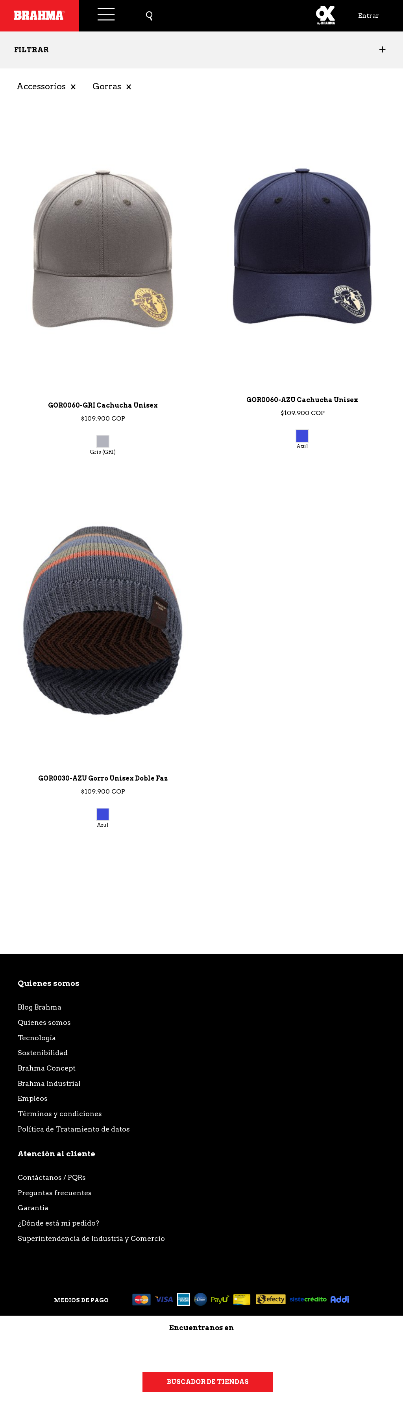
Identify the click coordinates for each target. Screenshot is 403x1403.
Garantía (33, 1208)
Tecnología (37, 1038)
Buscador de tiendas (208, 1382)
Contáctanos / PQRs (52, 1177)
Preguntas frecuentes (55, 1193)
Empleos (33, 1098)
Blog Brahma (39, 1007)
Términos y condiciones (60, 1113)
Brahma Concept (47, 1068)
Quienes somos (44, 1022)
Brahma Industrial (49, 1083)
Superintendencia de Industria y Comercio (91, 1238)
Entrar (368, 15)
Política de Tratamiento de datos (74, 1129)
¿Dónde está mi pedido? (58, 1223)
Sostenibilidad (43, 1053)
